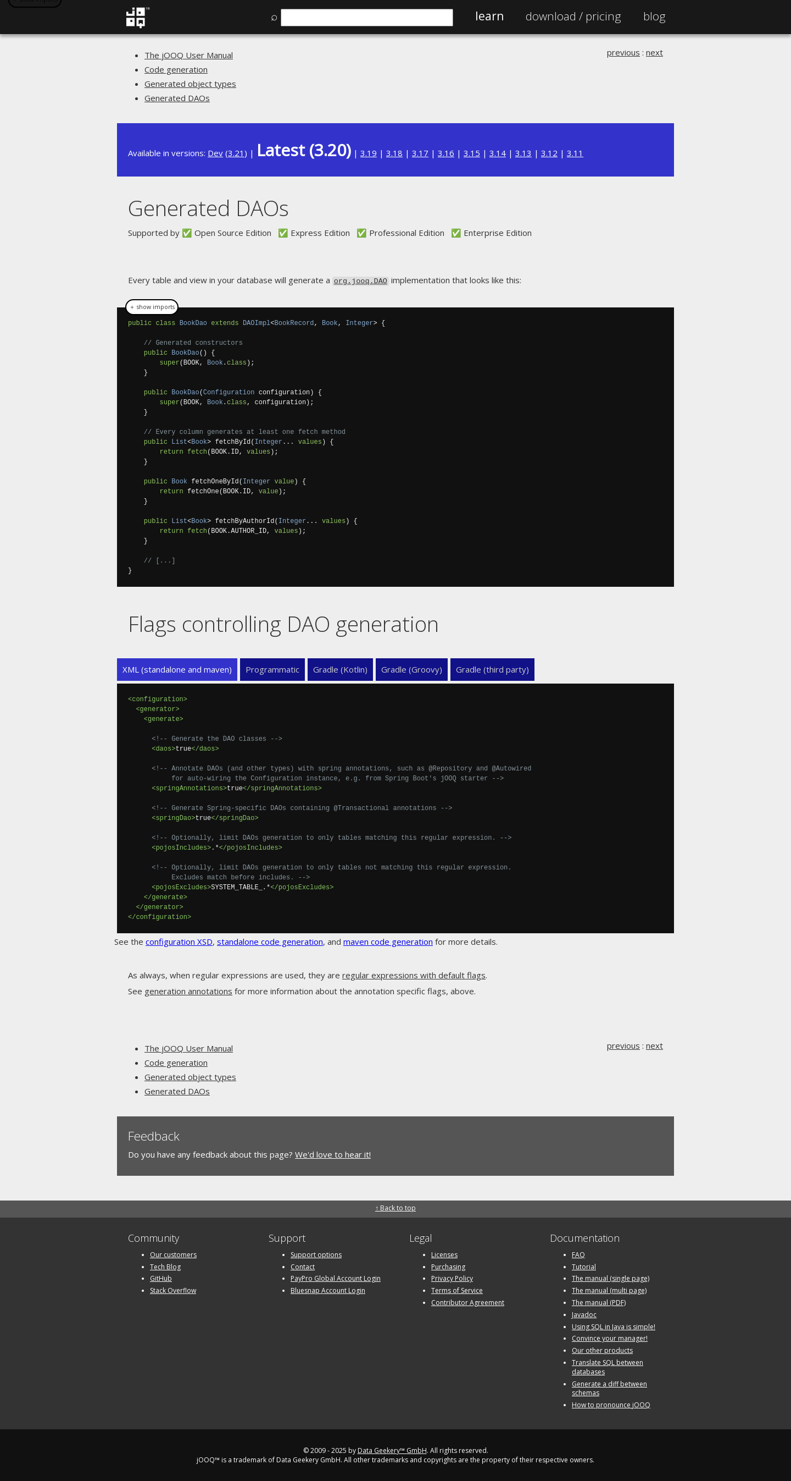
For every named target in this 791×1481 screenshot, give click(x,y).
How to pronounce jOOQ (611, 1403)
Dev (215, 152)
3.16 (446, 152)
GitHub (161, 1277)
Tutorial (584, 1265)
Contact (303, 1265)
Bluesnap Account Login (328, 1289)
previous (623, 52)
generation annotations (188, 989)
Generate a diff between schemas (609, 1387)
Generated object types (190, 83)
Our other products (602, 1349)
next (654, 52)
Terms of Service (457, 1289)
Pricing (573, 16)
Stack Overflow (173, 1289)
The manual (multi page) (609, 1289)
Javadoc (584, 1313)
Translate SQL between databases (607, 1366)
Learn (489, 16)
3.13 (523, 152)
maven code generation (388, 940)
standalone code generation (270, 940)
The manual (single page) (610, 1277)
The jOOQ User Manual (188, 54)
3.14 (497, 152)
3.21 (236, 152)
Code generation (176, 69)
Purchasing (448, 1265)
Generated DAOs (177, 97)
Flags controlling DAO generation (283, 622)
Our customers (173, 1253)
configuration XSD (179, 940)
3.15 (472, 152)
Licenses (444, 1253)
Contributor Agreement (467, 1301)
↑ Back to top (395, 1207)
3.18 (394, 152)
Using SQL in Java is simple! (613, 1325)
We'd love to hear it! (333, 1153)
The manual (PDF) (599, 1301)
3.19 (368, 152)
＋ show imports (152, 306)
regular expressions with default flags (414, 973)
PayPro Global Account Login (336, 1277)
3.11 (575, 152)
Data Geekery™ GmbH (392, 1449)
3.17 (420, 152)
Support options (316, 1253)
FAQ (578, 1253)
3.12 (549, 152)
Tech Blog (165, 1265)
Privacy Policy (452, 1277)
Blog (654, 16)
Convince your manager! (610, 1337)
